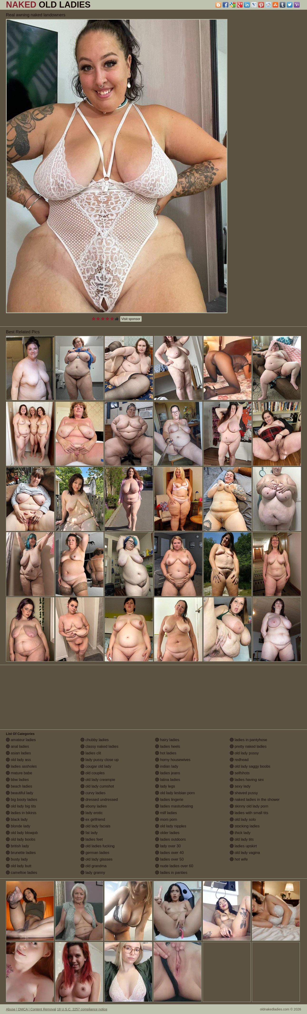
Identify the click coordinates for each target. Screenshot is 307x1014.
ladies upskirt (243, 846)
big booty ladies (21, 800)
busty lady (17, 859)
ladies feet (92, 839)
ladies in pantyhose (248, 740)
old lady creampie (98, 780)
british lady (17, 846)
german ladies (95, 853)
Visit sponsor (130, 319)
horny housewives (173, 760)
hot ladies (165, 753)
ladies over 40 (169, 853)
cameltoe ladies (21, 873)
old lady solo (243, 819)
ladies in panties (171, 873)
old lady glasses (96, 859)
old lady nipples (170, 826)
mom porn (166, 819)
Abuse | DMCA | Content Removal (31, 1009)
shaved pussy (244, 793)
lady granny (93, 873)
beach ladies (19, 786)
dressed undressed (99, 800)
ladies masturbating (174, 806)
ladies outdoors (170, 839)
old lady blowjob (22, 833)
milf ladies (166, 813)
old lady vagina (245, 853)
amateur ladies (21, 740)
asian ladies (18, 753)
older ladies (167, 833)
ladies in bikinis (21, 813)
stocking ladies (244, 826)
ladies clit (91, 753)
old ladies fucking (98, 846)
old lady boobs (20, 839)
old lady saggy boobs (250, 766)
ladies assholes (21, 766)
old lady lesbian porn (175, 793)
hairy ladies (167, 740)
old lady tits (242, 839)
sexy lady (240, 786)
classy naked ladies (99, 746)
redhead (239, 760)
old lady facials (95, 826)
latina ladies (167, 780)
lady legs (165, 786)
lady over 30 (168, 846)
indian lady (166, 766)
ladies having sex (247, 780)
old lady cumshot (97, 786)
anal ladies (17, 746)
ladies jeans (167, 773)
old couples (93, 773)
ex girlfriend (93, 819)
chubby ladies (95, 740)
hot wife (239, 859)
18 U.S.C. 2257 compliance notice (82, 1009)
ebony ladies (94, 806)
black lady (17, 819)
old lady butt (18, 866)
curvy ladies (93, 793)
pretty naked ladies (248, 746)
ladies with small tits (249, 813)
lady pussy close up (100, 760)
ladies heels (167, 746)
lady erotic (92, 813)
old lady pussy (244, 753)
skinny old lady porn (249, 806)
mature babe (19, 773)
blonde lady (18, 826)
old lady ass (18, 760)
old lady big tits (21, 806)
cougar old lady (96, 766)
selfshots (240, 773)
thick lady (240, 833)
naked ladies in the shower (255, 800)
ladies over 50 (169, 859)
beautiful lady (19, 793)
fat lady (89, 833)
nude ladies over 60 (174, 866)
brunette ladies (21, 853)
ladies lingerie (169, 800)
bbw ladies (17, 780)
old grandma (93, 866)
